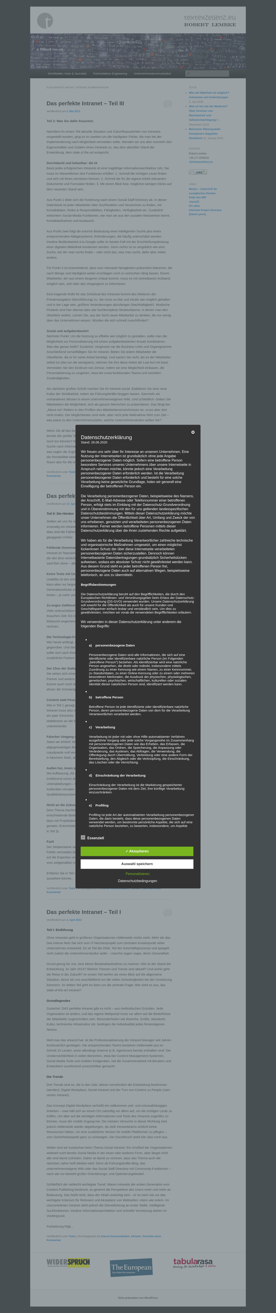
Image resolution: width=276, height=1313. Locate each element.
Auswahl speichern (137, 864)
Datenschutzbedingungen (137, 881)
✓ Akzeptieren (137, 851)
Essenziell (92, 837)
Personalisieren (137, 874)
